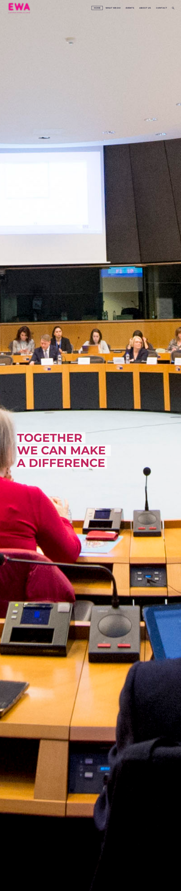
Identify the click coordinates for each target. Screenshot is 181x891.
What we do (113, 8)
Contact (161, 8)
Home (97, 8)
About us (145, 8)
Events (130, 8)
